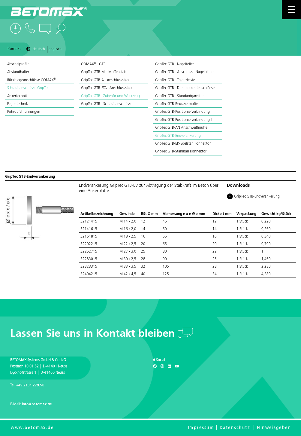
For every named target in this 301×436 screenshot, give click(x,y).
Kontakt (14, 49)
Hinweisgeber (273, 428)
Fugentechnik (17, 104)
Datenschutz (235, 428)
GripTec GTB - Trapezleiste (175, 80)
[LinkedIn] (169, 366)
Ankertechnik (17, 96)
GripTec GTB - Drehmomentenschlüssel (185, 88)
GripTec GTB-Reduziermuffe (176, 104)
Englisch (55, 49)
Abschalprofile (18, 64)
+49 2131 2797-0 (30, 385)
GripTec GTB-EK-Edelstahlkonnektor (183, 144)
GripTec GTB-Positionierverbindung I (183, 112)
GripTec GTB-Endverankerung (178, 136)
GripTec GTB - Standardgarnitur (179, 96)
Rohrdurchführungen (23, 112)
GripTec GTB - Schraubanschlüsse (106, 104)
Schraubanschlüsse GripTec (28, 88)
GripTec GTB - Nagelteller (174, 64)
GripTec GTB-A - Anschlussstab (105, 80)
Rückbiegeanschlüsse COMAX (31, 80)
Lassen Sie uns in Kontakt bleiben (94, 334)
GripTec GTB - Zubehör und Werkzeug (110, 96)
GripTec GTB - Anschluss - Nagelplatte (184, 72)
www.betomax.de (32, 428)
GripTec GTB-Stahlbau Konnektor (180, 151)
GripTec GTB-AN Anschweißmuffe (181, 128)
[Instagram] (162, 366)
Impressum (201, 428)
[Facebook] (155, 366)
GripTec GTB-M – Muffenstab (103, 72)
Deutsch (39, 49)
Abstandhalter (18, 72)
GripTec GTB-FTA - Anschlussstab (106, 88)
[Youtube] (177, 366)
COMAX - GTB (93, 64)
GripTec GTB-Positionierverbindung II (183, 120)
